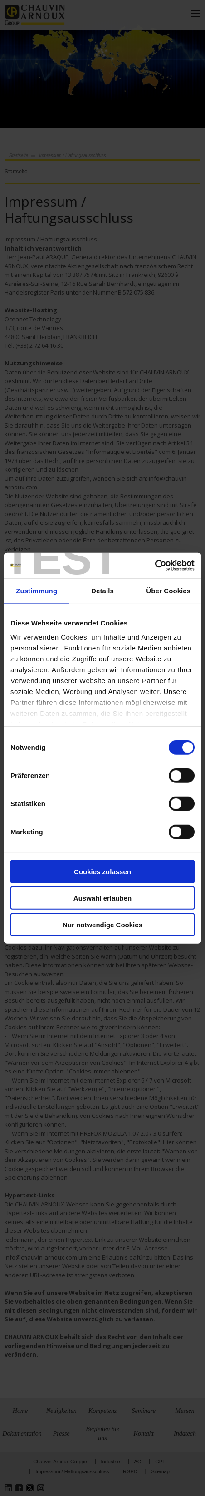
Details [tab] (102, 590)
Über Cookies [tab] (168, 590)
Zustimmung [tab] (36, 590)
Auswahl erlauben (102, 898)
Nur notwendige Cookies (102, 924)
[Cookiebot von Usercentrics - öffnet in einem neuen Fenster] (155, 565)
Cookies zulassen (102, 871)
